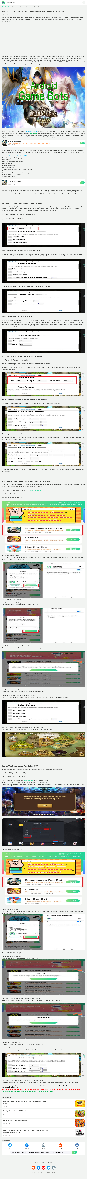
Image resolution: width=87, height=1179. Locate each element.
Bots (43, 1162)
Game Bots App (28, 780)
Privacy (50, 1162)
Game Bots (8, 2)
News (9, 6)
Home (36, 1162)
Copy (74, 1152)
